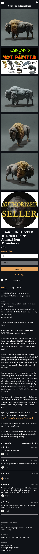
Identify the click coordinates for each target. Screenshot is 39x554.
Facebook (4, 537)
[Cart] (36, 3)
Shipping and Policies (17, 528)
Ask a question (18, 280)
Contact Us (29, 528)
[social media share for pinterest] (10, 280)
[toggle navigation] (2, 3)
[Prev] (2, 516)
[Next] (37, 516)
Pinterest (19, 537)
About (8, 528)
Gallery (9, 530)
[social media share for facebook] (2, 280)
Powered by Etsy (6, 550)
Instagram (26, 537)
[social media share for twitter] (6, 280)
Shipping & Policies (15, 288)
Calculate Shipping (7, 251)
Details (4, 288)
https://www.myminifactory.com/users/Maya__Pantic (17, 418)
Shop (3, 528)
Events (3, 530)
